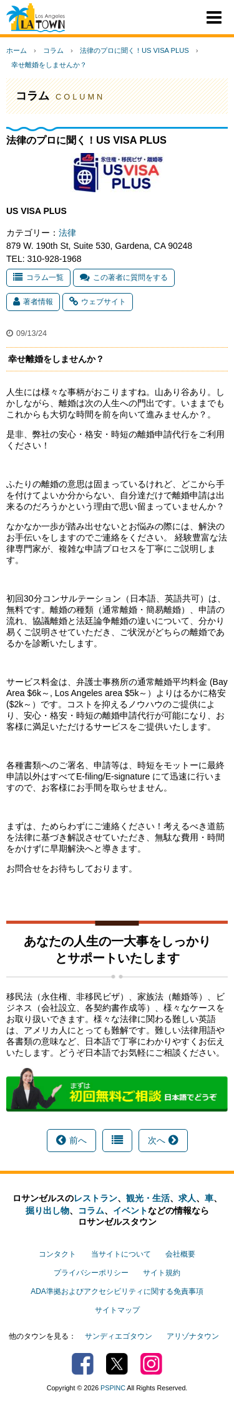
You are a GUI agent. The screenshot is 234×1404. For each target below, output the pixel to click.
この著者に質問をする (124, 277)
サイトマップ (117, 1310)
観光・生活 (148, 1198)
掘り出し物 (47, 1211)
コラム (53, 50)
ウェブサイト (97, 302)
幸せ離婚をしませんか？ (49, 64)
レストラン (95, 1198)
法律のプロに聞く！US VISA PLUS (134, 50)
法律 (67, 233)
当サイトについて (121, 1254)
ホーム (16, 50)
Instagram (151, 1364)
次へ (163, 1140)
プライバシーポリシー (91, 1272)
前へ (71, 1140)
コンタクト (57, 1254)
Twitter (117, 1364)
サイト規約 (161, 1272)
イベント (130, 1211)
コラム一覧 (38, 277)
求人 (187, 1198)
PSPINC (112, 1388)
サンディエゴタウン (118, 1336)
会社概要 (180, 1254)
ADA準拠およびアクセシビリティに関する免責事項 (117, 1291)
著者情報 (33, 302)
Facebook (83, 1364)
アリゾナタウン (193, 1336)
